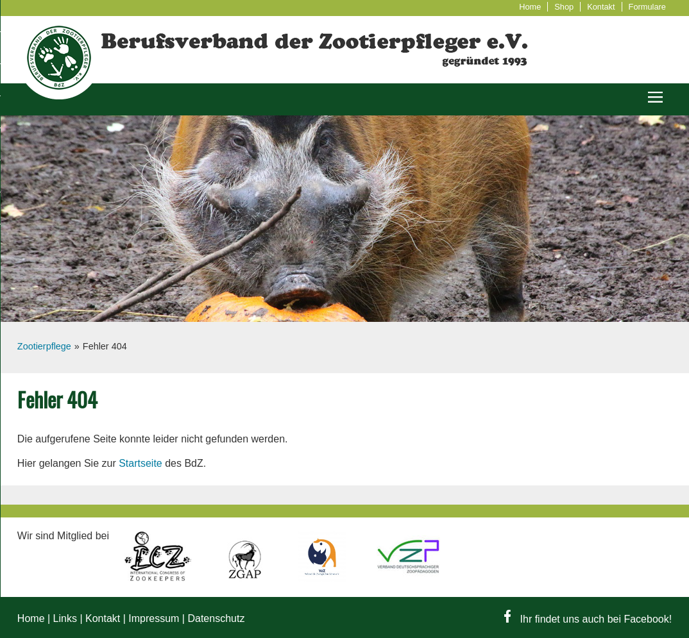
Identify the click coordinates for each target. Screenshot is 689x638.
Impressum (153, 618)
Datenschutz (215, 618)
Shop (564, 7)
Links (65, 618)
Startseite (140, 463)
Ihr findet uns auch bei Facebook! (588, 619)
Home (530, 7)
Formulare (647, 7)
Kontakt (601, 7)
